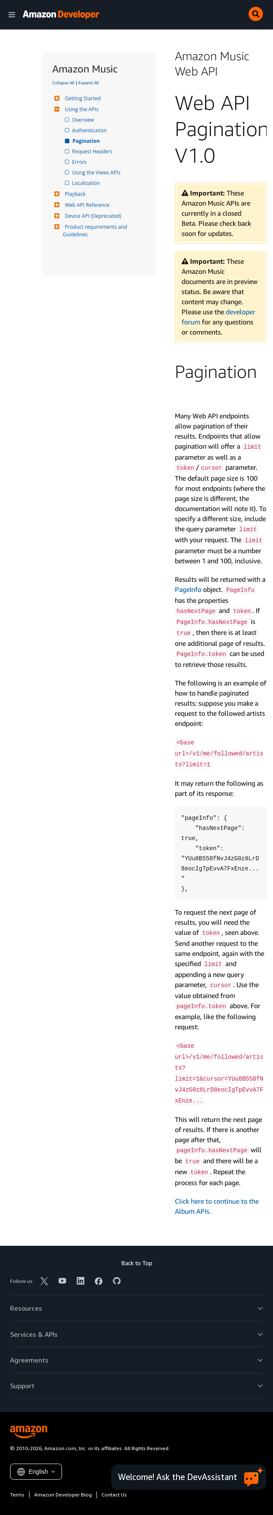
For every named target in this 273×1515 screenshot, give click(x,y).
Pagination (86, 141)
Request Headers (92, 151)
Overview (83, 119)
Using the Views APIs (96, 172)
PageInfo (188, 589)
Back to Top (136, 1262)
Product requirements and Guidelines (95, 230)
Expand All (88, 82)
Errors (79, 162)
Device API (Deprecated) (92, 215)
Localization (86, 183)
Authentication (90, 130)
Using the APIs (81, 109)
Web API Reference (86, 205)
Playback (74, 194)
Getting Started (82, 98)
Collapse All (63, 82)
